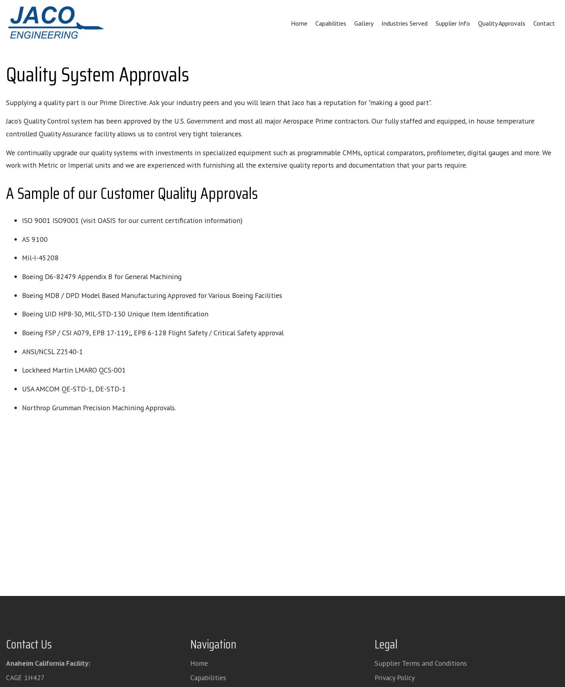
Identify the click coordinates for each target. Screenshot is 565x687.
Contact (544, 23)
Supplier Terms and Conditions (421, 663)
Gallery (363, 23)
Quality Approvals (501, 23)
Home (299, 23)
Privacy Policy (395, 677)
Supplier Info (453, 23)
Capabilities (330, 23)
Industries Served (404, 23)
